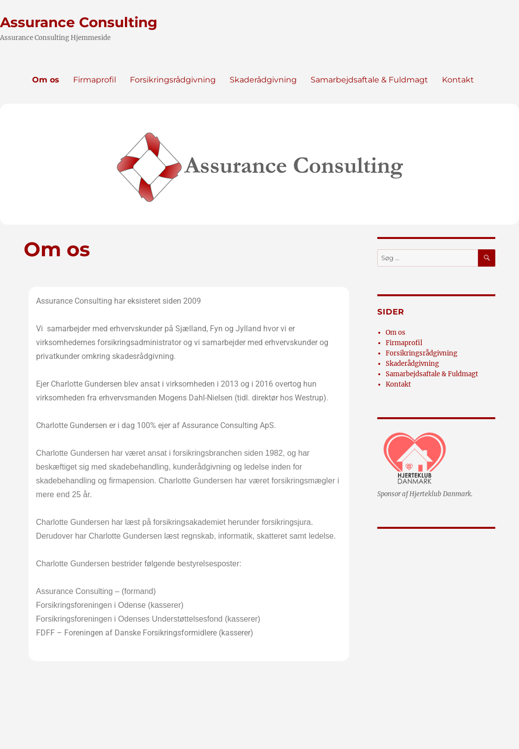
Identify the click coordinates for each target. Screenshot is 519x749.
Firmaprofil (94, 79)
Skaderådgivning (263, 79)
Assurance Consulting (79, 22)
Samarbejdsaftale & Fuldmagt (369, 79)
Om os (45, 79)
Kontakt (458, 79)
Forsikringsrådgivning (173, 79)
